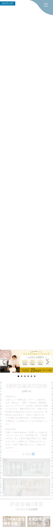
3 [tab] (25, 376)
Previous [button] (3, 359)
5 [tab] (31, 376)
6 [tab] (34, 376)
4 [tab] (28, 376)
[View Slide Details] (26, 361)
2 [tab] (21, 376)
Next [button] (47, 359)
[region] (26, 361)
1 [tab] (18, 376)
